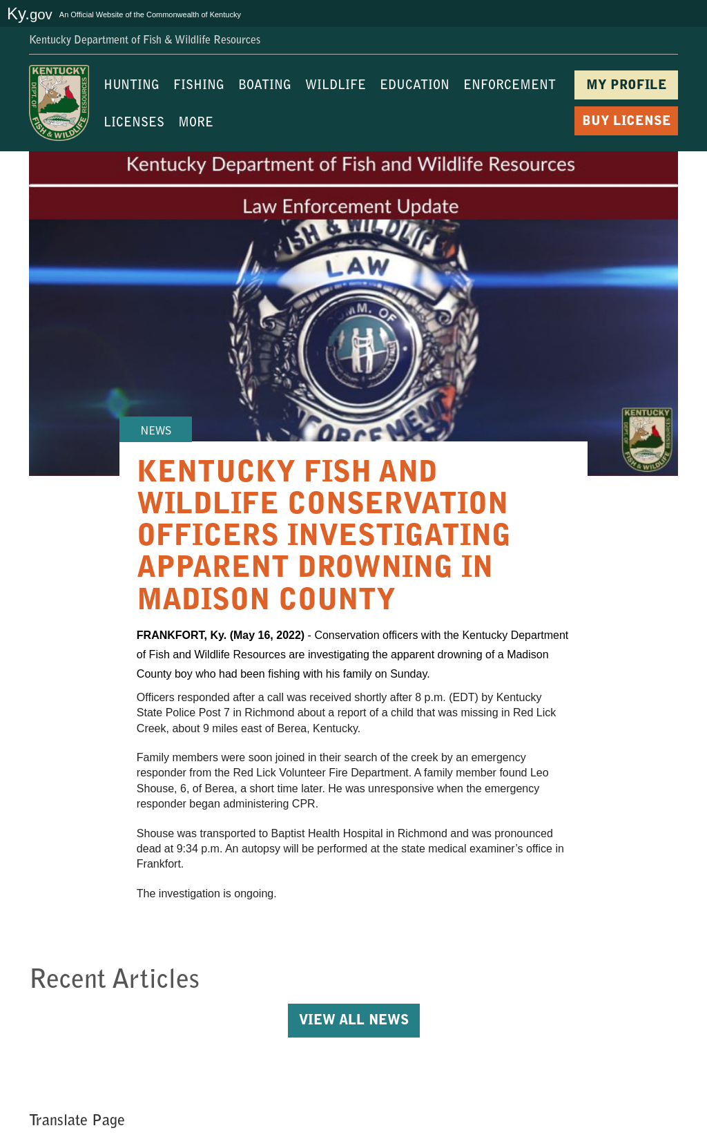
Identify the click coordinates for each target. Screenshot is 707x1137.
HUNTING (131, 86)
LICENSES (134, 123)
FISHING (198, 86)
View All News (354, 1021)
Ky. (29, 13)
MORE (195, 123)
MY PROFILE (626, 86)
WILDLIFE (335, 86)
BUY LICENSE (626, 121)
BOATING (264, 86)
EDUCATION (414, 86)
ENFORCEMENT (509, 86)
